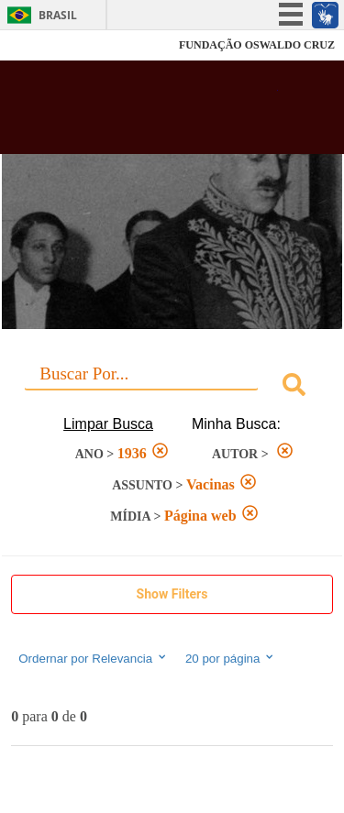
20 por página (230, 658)
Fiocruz (54, 45)
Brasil (58, 15)
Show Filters (172, 594)
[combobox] (172, 387)
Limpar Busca (108, 424)
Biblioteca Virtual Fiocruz (147, 112)
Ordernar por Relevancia (93, 658)
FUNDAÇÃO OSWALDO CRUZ (257, 44)
